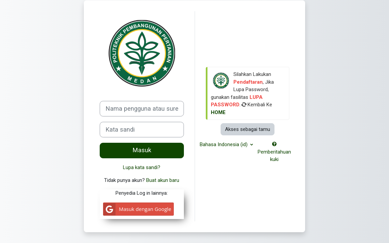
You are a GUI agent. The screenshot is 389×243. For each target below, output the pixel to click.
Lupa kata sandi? (141, 167)
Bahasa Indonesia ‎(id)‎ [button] (224, 144)
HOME (218, 112)
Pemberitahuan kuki (274, 151)
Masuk (141, 150)
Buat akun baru (162, 180)
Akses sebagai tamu (247, 129)
